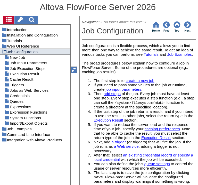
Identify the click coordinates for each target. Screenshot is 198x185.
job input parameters (123, 89)
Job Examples (179, 54)
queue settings (157, 164)
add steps (112, 93)
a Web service (126, 146)
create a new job (140, 80)
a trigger (118, 142)
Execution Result (108, 120)
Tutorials (151, 54)
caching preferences (162, 129)
